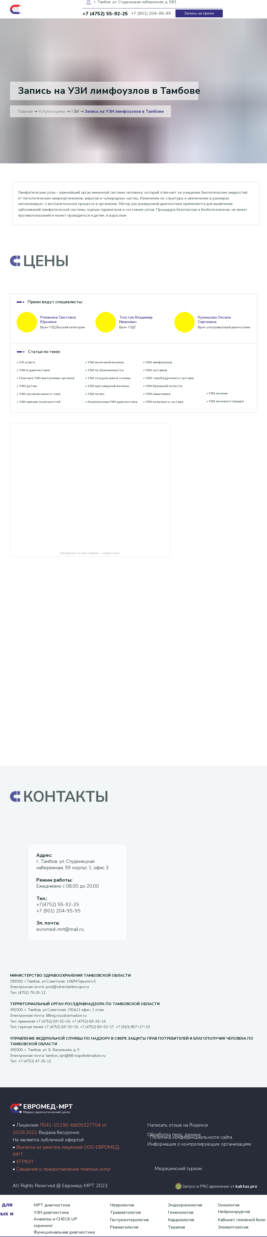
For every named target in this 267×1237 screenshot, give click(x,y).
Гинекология (180, 1212)
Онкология (228, 1205)
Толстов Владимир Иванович (136, 319)
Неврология (122, 1205)
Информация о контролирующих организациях (199, 1144)
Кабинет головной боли (241, 1220)
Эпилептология (233, 1227)
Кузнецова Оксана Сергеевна (214, 319)
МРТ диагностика (52, 1205)
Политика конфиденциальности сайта (191, 1137)
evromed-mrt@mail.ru (60, 929)
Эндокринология (185, 1205)
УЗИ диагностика (51, 1212)
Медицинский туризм (178, 1168)
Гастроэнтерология (129, 1220)
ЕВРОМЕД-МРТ (48, 1106)
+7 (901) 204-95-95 (58, 911)
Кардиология (181, 1220)
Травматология (125, 1212)
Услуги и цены (51, 111)
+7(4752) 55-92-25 (57, 904)
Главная (25, 111)
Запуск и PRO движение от (219, 1186)
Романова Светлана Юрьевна (58, 319)
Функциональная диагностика (64, 1232)
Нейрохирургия (234, 1212)
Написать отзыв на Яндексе (177, 1125)
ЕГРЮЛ (24, 1161)
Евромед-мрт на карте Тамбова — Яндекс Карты (90, 553)
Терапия (176, 1227)
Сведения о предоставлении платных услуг (63, 1169)
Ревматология (124, 1227)
